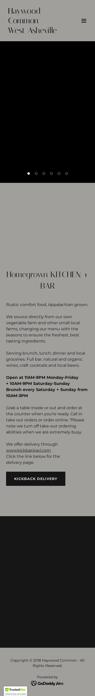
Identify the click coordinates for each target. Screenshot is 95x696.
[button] (84, 21)
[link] (35, 31)
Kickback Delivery (35, 478)
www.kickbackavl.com (28, 450)
